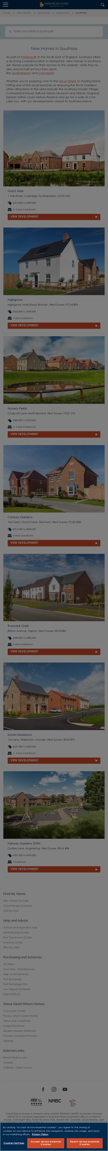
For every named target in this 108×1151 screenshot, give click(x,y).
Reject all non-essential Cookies (84, 1143)
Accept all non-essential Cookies (46, 1143)
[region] (54, 1136)
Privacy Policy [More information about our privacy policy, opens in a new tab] (40, 1134)
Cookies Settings (13, 1143)
